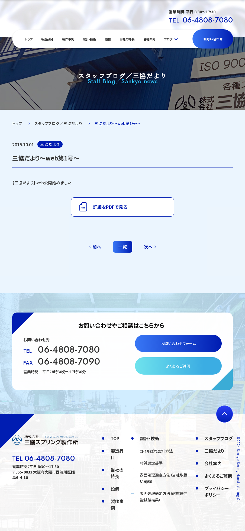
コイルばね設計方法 (156, 451)
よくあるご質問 (178, 366)
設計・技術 (89, 39)
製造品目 (47, 39)
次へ (148, 246)
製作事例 (68, 39)
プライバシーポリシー (216, 491)
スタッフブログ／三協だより (58, 123)
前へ (96, 246)
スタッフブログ (218, 438)
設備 (108, 39)
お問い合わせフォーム (178, 343)
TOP (115, 438)
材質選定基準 (151, 463)
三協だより (214, 451)
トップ (29, 39)
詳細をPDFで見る (110, 207)
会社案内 (149, 39)
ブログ (168, 39)
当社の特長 (127, 39)
